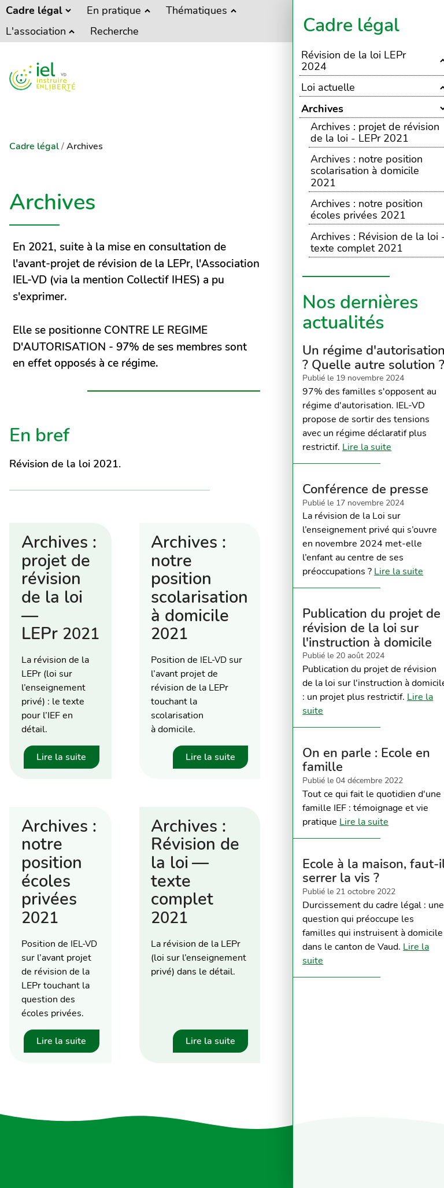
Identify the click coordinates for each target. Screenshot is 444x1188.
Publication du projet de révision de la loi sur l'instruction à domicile (371, 627)
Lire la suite (366, 447)
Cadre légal (351, 25)
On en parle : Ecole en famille (366, 760)
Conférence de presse (365, 489)
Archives (84, 146)
